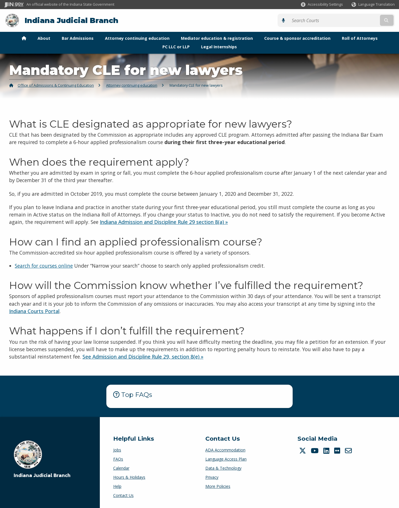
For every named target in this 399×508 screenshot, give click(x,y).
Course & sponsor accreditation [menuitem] (297, 38)
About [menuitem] (44, 38)
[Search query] (347, 20)
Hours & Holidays (129, 477)
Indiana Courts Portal (34, 310)
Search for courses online (44, 265)
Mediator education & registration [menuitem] (217, 38)
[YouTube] (315, 450)
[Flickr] (338, 450)
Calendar (121, 467)
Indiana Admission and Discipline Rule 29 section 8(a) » (164, 221)
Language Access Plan (226, 458)
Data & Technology (223, 467)
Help (117, 486)
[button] (322, 4)
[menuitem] (24, 38)
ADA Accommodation (225, 449)
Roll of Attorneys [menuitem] (360, 38)
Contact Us (123, 495)
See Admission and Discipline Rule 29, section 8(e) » (142, 356)
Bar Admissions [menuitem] (78, 38)
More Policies (217, 486)
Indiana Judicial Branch (71, 20)
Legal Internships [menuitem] (219, 46)
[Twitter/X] (303, 450)
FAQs (118, 458)
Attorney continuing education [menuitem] (137, 38)
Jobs (117, 449)
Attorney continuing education (131, 85)
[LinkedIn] (327, 450)
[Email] (349, 450)
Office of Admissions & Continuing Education (56, 85)
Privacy (211, 477)
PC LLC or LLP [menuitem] (176, 46)
